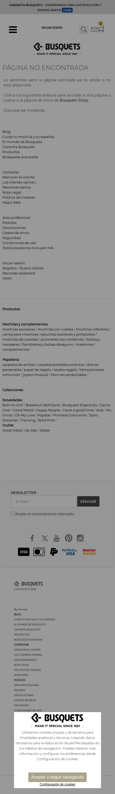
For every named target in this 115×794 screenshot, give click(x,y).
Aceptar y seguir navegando (57, 777)
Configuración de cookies (57, 784)
